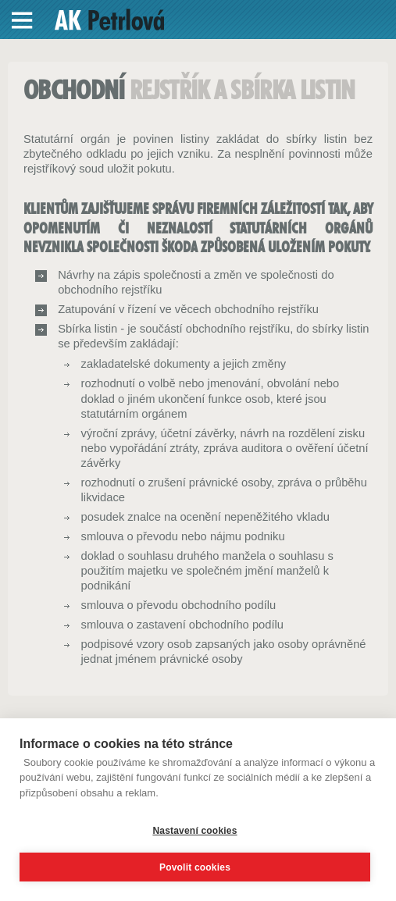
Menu (23, 20)
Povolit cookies (194, 867)
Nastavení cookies (194, 830)
